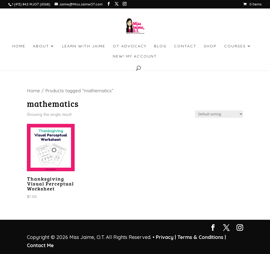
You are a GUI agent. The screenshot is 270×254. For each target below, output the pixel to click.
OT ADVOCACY (130, 46)
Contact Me (40, 245)
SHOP (210, 46)
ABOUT (41, 46)
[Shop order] (219, 114)
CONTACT (185, 46)
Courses (235, 46)
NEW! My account (135, 56)
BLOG (160, 46)
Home (33, 90)
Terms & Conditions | (201, 237)
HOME (19, 46)
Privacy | (166, 237)
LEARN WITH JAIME (83, 46)
